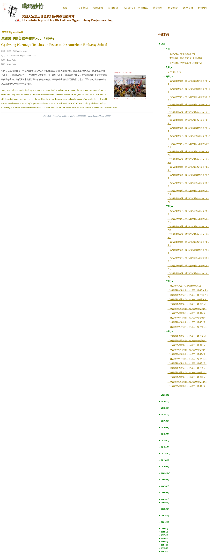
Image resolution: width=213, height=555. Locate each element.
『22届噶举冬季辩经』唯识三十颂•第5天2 (187, 345)
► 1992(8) (163, 548)
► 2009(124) (164, 473)
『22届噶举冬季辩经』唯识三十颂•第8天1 (187, 318)
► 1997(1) (163, 535)
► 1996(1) (163, 538)
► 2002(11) (163, 515)
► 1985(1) (163, 551)
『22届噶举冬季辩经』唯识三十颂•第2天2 (187, 372)
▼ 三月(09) (168, 206)
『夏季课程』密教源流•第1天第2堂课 (185, 58)
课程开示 (98, 8)
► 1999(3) (163, 532)
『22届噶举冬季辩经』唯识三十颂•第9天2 (187, 304)
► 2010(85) (163, 466)
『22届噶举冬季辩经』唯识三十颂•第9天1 (187, 308)
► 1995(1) (163, 541)
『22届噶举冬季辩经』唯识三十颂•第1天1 (187, 386)
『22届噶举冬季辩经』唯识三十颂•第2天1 (187, 377)
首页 (65, 8)
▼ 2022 (161, 44)
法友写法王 (129, 8)
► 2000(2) (163, 528)
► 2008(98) (163, 479)
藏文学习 (158, 8)
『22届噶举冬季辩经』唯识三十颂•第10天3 (188, 290)
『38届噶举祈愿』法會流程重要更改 (184, 286)
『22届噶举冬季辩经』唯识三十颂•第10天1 (188, 299)
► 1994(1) (163, 545)
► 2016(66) (163, 427)
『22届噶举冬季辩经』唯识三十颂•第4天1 (187, 359)
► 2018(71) (163, 414)
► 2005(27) (163, 499)
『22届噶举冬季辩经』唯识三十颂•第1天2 (187, 381)
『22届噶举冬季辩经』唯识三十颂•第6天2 (187, 336)
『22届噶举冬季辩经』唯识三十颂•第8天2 (187, 313)
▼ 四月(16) (168, 76)
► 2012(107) (164, 453)
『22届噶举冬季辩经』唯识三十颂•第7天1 (187, 327)
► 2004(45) (163, 502)
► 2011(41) (163, 460)
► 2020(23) (163, 401)
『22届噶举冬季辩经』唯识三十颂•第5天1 (187, 349)
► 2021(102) (164, 395)
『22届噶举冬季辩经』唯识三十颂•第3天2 (187, 363)
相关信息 (173, 8)
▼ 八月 (166, 49)
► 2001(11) (163, 522)
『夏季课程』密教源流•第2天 (181, 53)
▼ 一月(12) (168, 331)
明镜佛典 (143, 8)
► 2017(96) (163, 421)
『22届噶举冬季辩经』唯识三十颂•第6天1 (187, 340)
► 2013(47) (163, 447)
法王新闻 (83, 8)
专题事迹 (113, 8)
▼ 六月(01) (168, 67)
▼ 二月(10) (168, 281)
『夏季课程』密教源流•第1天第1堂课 (185, 63)
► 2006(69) (163, 492)
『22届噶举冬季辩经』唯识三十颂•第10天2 (188, 295)
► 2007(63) (163, 486)
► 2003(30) (163, 509)
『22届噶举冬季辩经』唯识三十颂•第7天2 (187, 322)
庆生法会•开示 (174, 72)
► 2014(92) (163, 440)
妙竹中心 (203, 8)
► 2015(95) (163, 434)
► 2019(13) (163, 408)
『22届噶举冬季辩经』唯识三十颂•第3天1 (187, 368)
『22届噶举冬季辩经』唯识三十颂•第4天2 (187, 354)
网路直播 (188, 8)
